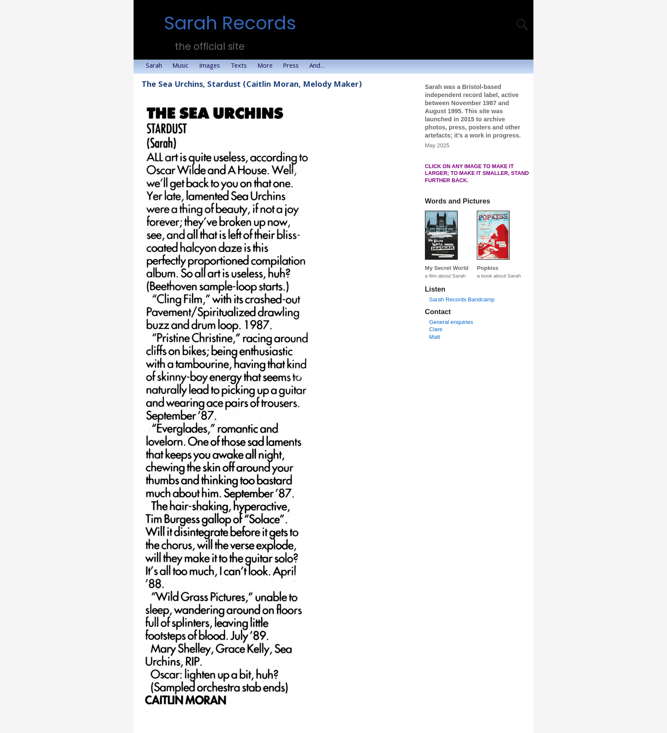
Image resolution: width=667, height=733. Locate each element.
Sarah (156, 67)
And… (319, 67)
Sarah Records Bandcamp (462, 299)
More (267, 67)
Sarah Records (230, 23)
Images (212, 67)
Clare (435, 329)
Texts (241, 67)
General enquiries (451, 322)
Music (183, 67)
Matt (434, 337)
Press (293, 67)
